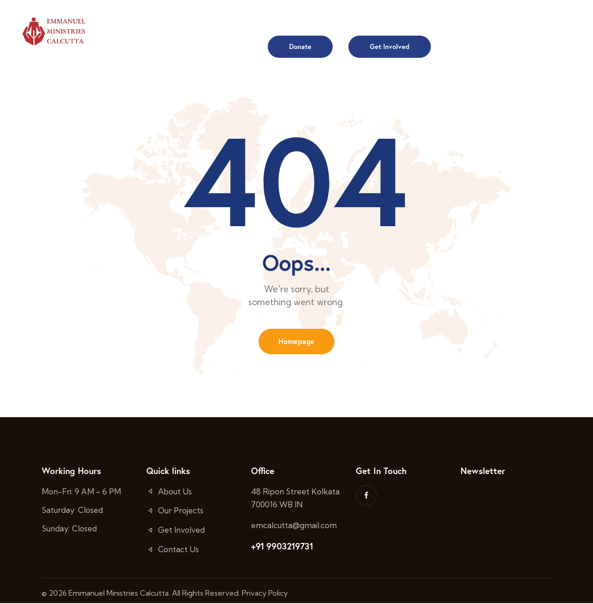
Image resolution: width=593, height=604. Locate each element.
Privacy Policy (265, 593)
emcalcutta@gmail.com (294, 526)
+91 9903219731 (282, 547)
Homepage (296, 341)
